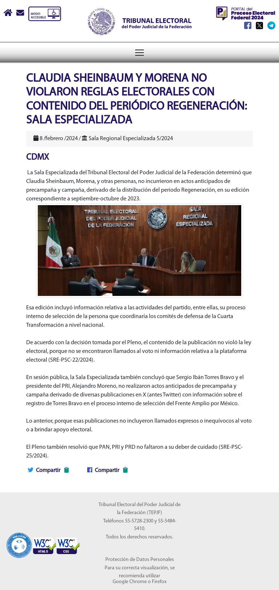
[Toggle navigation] (139, 53)
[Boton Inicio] (8, 14)
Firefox (159, 582)
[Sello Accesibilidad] (19, 541)
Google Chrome (130, 582)
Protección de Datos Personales (139, 559)
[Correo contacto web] (20, 14)
